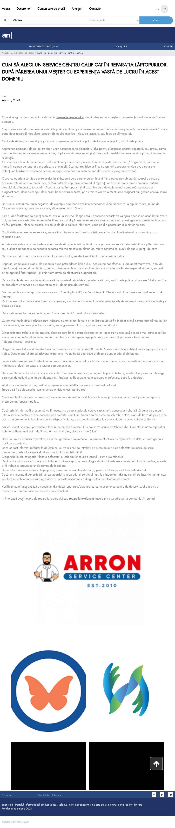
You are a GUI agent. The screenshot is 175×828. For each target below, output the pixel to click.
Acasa (6, 8)
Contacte (94, 8)
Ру (157, 9)
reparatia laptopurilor (70, 117)
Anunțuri (77, 8)
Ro (164, 9)
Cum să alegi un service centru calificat (60, 52)
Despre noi (24, 8)
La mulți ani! (122, 46)
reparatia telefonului (82, 498)
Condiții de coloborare (49, 795)
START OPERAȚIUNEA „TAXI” (44, 46)
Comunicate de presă (51, 8)
